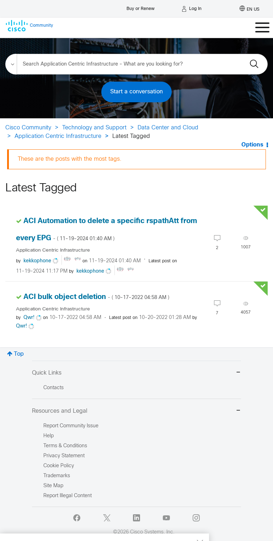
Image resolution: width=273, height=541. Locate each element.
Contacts (53, 388)
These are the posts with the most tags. (70, 159)
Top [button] (19, 354)
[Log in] (192, 9)
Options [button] (252, 145)
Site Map (53, 486)
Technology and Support (94, 127)
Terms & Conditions (65, 446)
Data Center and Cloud (168, 127)
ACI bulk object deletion (96, 297)
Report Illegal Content (67, 496)
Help (48, 436)
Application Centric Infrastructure (58, 136)
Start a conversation (136, 91)
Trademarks (56, 476)
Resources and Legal (136, 411)
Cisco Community (28, 127)
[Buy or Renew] (141, 7)
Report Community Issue (70, 426)
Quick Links (136, 373)
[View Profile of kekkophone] (37, 261)
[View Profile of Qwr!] (28, 317)
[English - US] (249, 9)
